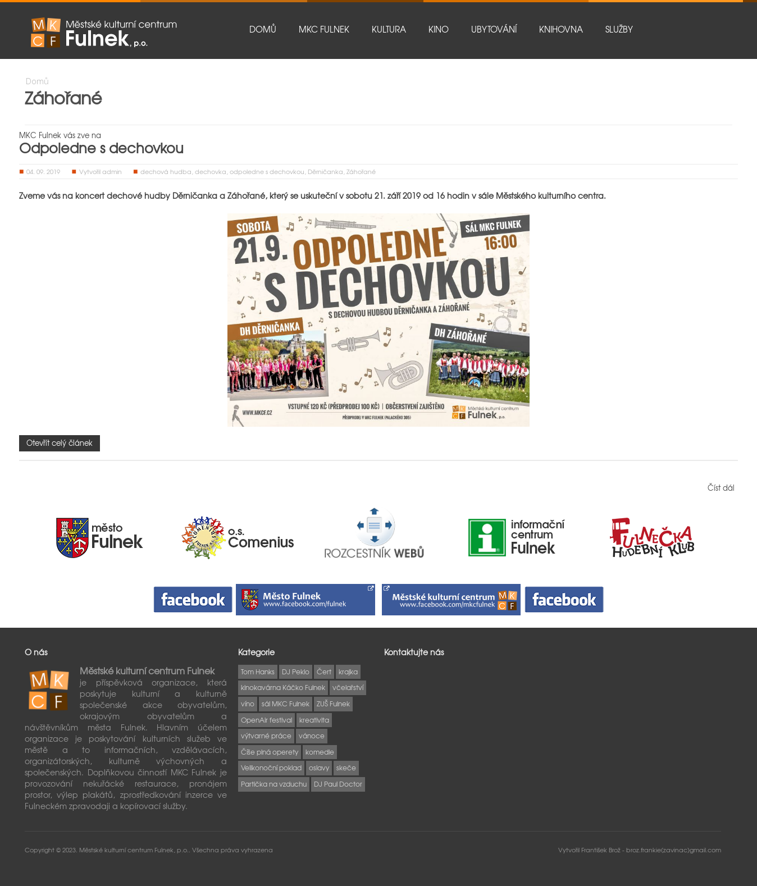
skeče (346, 767)
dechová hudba (165, 171)
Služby (619, 29)
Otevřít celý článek (59, 442)
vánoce (312, 735)
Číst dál (721, 487)
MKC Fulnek (324, 29)
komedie (319, 752)
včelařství (347, 687)
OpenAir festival (266, 720)
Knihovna (561, 29)
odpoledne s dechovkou (267, 171)
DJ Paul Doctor (338, 784)
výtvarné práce (266, 735)
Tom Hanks (258, 671)
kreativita (314, 720)
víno (247, 703)
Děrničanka (325, 171)
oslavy (319, 767)
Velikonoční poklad (271, 767)
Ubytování (494, 29)
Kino (438, 29)
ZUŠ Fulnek (333, 703)
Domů (262, 29)
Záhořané (361, 171)
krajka (348, 671)
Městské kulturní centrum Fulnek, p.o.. (135, 849)
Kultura (389, 29)
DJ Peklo (295, 671)
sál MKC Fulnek (285, 703)
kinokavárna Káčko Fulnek (283, 687)
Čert (324, 671)
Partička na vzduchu (274, 784)
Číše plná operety (269, 752)
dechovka (210, 171)
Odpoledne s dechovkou (101, 148)
